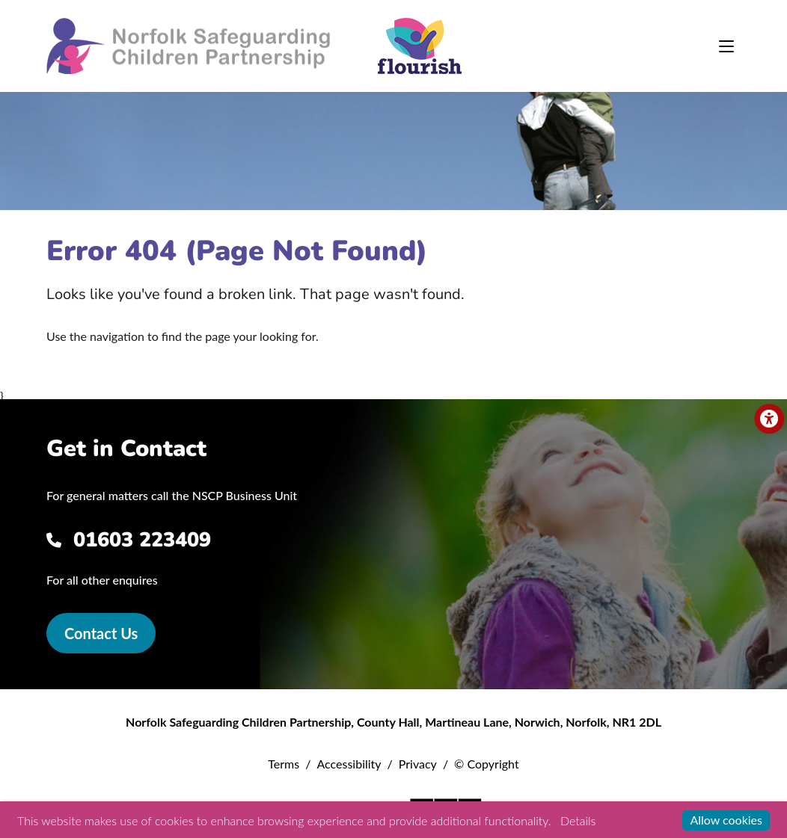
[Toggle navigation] (726, 46)
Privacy (418, 764)
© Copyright (486, 764)
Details (577, 820)
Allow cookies (726, 820)
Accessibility (348, 764)
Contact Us (101, 633)
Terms (283, 764)
